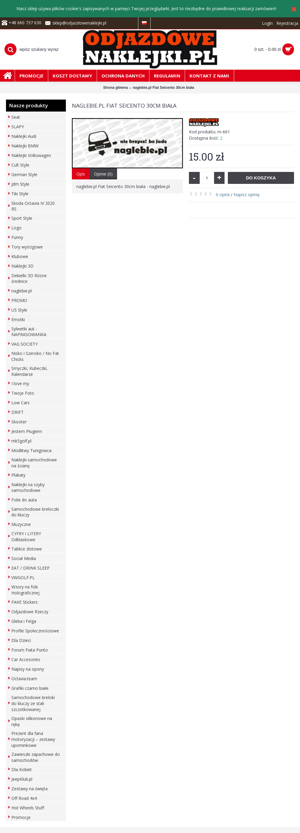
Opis (80, 174)
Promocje (21, 817)
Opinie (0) (103, 174)
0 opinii (223, 194)
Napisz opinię (247, 194)
